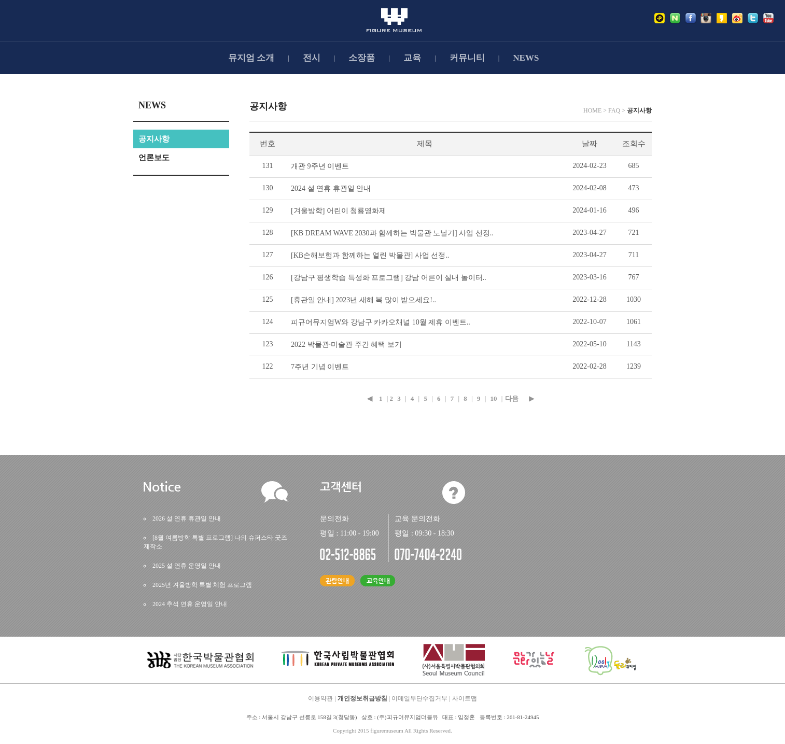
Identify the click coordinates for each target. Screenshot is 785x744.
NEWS (526, 58)
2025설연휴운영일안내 (186, 565)
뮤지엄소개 (251, 58)
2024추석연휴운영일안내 (189, 604)
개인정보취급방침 (362, 698)
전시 (311, 58)
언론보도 (154, 157)
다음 (511, 398)
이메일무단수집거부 (419, 698)
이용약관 (320, 698)
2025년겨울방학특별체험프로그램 (202, 584)
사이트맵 (464, 698)
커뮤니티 (467, 58)
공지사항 (154, 139)
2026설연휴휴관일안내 (186, 518)
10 (493, 398)
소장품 (361, 58)
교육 (412, 58)
